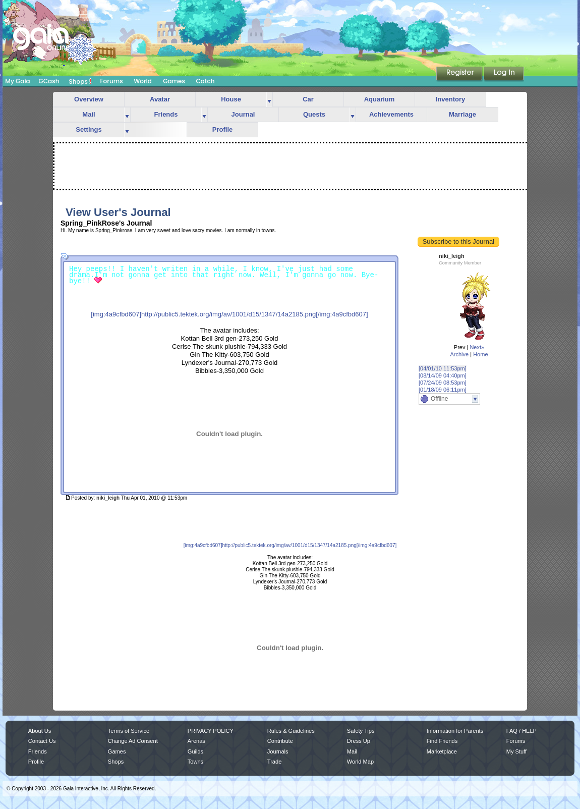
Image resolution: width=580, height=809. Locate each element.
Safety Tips (361, 731)
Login (504, 74)
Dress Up (358, 741)
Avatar (160, 99)
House (231, 99)
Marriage (462, 114)
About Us (39, 731)
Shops (80, 81)
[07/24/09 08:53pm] (443, 383)
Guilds (195, 751)
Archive (459, 354)
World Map (360, 762)
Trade (274, 762)
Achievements (391, 114)
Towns (195, 762)
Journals (277, 751)
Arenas (196, 741)
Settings (88, 129)
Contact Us (42, 741)
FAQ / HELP (521, 731)
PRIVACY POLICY (211, 731)
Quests (314, 114)
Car (308, 99)
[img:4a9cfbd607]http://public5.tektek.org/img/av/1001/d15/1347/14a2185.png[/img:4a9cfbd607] (229, 314)
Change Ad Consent (133, 741)
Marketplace (442, 751)
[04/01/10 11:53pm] (443, 368)
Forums (111, 81)
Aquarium (379, 99)
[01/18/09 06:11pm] (443, 390)
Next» (477, 347)
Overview (88, 99)
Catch (205, 81)
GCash (49, 81)
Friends (166, 114)
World (143, 81)
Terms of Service (128, 731)
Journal (243, 114)
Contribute (280, 741)
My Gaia (17, 81)
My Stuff (516, 751)
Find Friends (442, 741)
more (269, 99)
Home (480, 354)
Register (460, 74)
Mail (88, 114)
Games (174, 81)
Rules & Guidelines (291, 731)
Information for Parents (455, 731)
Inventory (451, 99)
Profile (222, 129)
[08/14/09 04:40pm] (443, 375)
